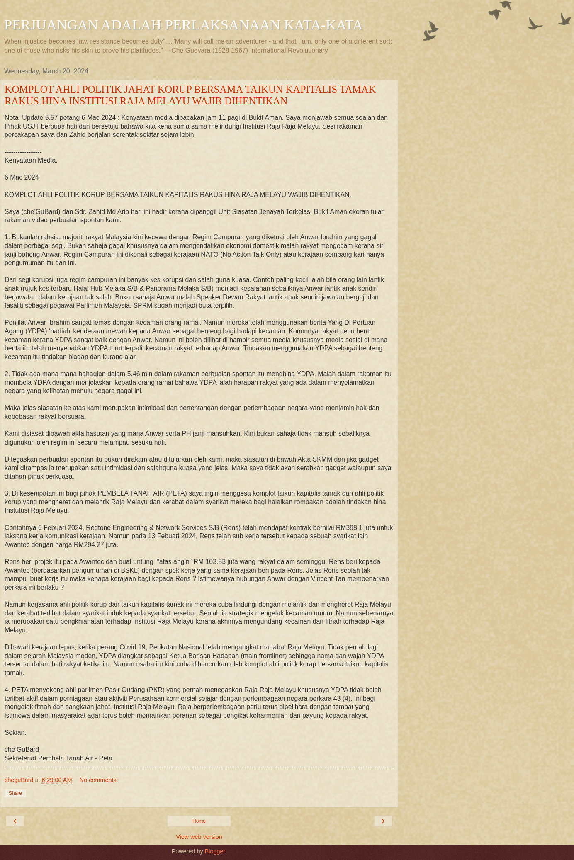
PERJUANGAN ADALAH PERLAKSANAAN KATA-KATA (183, 24)
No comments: (99, 780)
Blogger (215, 851)
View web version (199, 836)
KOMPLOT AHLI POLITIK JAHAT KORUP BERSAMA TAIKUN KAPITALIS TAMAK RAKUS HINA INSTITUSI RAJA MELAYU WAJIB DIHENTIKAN (190, 95)
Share (15, 793)
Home (199, 821)
